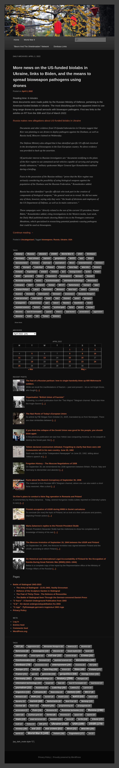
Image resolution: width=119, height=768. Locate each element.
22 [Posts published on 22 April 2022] (70, 362)
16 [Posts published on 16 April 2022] (82, 358)
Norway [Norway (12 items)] (79, 276)
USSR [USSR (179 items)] (54, 254)
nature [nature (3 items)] (56, 303)
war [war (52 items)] (81, 258)
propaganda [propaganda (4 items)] (20, 303)
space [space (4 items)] (77, 298)
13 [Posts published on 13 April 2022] (45, 358)
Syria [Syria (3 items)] (71, 307)
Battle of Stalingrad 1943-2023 (27, 584)
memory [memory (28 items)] (99, 263)
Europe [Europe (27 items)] (26, 267)
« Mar (30, 369)
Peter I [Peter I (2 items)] (58, 312)
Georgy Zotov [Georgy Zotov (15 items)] (75, 272)
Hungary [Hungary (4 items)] (87, 298)
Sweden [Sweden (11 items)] (90, 276)
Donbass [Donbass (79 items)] (91, 254)
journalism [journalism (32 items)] (60, 263)
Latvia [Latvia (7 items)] (36, 290)
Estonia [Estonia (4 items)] (67, 298)
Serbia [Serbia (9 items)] (51, 285)
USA (70, 240)
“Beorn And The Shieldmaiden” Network (31, 46)
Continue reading (23, 232)
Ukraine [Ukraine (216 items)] (42, 254)
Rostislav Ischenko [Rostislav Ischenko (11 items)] (23, 281)
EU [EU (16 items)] (63, 272)
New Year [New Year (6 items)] (72, 290)
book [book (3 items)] (89, 303)
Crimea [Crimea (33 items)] (35, 263)
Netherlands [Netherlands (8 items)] (74, 285)
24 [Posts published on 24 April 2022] (95, 362)
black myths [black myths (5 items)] (43, 294)
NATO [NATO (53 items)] (72, 258)
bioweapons (47, 240)
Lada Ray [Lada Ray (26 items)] (38, 267)
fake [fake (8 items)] (96, 285)
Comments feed (20, 628)
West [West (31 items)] (72, 263)
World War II (29, 40)
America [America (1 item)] (56, 316)
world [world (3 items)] (80, 307)
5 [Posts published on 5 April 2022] (32, 354)
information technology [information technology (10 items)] (73, 281)
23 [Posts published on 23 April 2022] (82, 362)
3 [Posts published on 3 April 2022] (95, 350)
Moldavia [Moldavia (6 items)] (60, 290)
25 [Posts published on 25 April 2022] (19, 366)
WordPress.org (20, 631)
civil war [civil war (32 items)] (46, 263)
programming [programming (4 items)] (35, 303)
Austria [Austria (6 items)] (18, 294)
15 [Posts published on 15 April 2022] (70, 358)
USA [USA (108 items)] (80, 254)
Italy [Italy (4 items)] (57, 298)
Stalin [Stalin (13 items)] (40, 276)
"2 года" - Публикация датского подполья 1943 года (38, 607)
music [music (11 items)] (38, 281)
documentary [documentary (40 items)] (21, 263)
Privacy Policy (19, 610)
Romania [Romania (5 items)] (30, 294)
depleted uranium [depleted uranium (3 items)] (22, 307)
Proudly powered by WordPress (67, 757)
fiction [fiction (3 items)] (36, 307)
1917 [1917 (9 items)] (30, 285)
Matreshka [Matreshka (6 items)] (47, 290)
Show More (18, 322)
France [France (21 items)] (61, 267)
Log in (16, 622)
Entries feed (18, 625)
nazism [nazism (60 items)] (47, 258)
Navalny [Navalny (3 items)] (66, 303)
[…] (38, 390)
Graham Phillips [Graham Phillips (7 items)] (22, 290)
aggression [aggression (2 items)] (98, 312)
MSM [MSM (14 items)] (18, 276)
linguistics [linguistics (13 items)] (51, 276)
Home (16, 40)
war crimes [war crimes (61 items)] (34, 258)
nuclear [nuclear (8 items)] (87, 285)
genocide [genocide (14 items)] (29, 276)
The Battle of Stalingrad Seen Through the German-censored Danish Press (51, 597)
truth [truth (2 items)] (29, 316)
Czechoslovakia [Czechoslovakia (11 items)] (52, 281)
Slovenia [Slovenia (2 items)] (19, 316)
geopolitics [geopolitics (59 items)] (60, 258)
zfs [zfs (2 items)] (37, 316)
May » (83, 369)
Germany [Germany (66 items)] (20, 258)
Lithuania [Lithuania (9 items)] (19, 285)
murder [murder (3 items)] (90, 307)
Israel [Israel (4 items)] (48, 298)
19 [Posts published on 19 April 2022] (32, 362)
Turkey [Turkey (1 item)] (45, 316)
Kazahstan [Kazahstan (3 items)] (79, 303)
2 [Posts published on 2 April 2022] (82, 350)
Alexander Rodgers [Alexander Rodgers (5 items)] (86, 294)
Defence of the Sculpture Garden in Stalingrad (38, 591)
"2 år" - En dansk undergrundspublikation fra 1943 (37, 604)
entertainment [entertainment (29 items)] (85, 263)
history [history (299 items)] (19, 254)
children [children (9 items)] (40, 285)
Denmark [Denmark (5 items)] (56, 294)
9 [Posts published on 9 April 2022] (82, 354)
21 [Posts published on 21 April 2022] (57, 362)
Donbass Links (60, 46)
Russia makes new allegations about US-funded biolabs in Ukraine (47, 120)
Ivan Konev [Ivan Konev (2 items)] (70, 312)
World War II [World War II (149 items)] (67, 254)
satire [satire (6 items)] (83, 290)
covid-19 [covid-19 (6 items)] (93, 290)
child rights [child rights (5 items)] (36, 298)
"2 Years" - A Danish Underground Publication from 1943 (39, 601)
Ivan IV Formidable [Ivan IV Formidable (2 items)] (34, 312)
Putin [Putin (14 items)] (97, 272)
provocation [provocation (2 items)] (84, 312)
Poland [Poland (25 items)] (50, 267)
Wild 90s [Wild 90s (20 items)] (85, 267)
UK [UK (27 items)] (17, 267)
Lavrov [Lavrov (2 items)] (48, 312)
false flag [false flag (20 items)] (73, 267)
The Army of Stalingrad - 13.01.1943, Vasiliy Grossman (42, 588)
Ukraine (64, 240)
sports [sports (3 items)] (46, 307)
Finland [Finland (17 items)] (19, 272)
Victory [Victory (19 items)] (97, 267)
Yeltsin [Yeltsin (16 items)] (54, 272)
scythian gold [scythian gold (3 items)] (59, 307)
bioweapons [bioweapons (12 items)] (66, 276)
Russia (57, 240)
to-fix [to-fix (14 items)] (88, 272)
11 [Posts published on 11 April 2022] (19, 358)
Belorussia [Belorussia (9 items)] (92, 281)
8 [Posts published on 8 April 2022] (69, 354)
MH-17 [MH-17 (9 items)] (61, 285)
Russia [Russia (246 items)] (31, 254)
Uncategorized (27, 240)
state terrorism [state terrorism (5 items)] (21, 298)
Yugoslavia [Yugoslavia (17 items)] (31, 272)
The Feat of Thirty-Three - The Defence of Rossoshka (41, 594)
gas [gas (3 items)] (47, 303)
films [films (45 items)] (90, 258)
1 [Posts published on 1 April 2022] (69, 350)
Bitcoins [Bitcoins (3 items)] (19, 312)
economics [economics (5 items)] (69, 294)
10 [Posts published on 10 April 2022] (95, 354)
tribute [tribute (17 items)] (44, 272)
